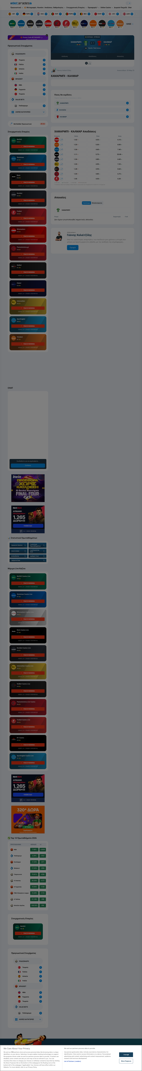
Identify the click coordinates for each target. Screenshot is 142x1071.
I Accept (126, 1054)
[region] (71, 1058)
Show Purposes (126, 1061)
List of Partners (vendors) (72, 1061)
